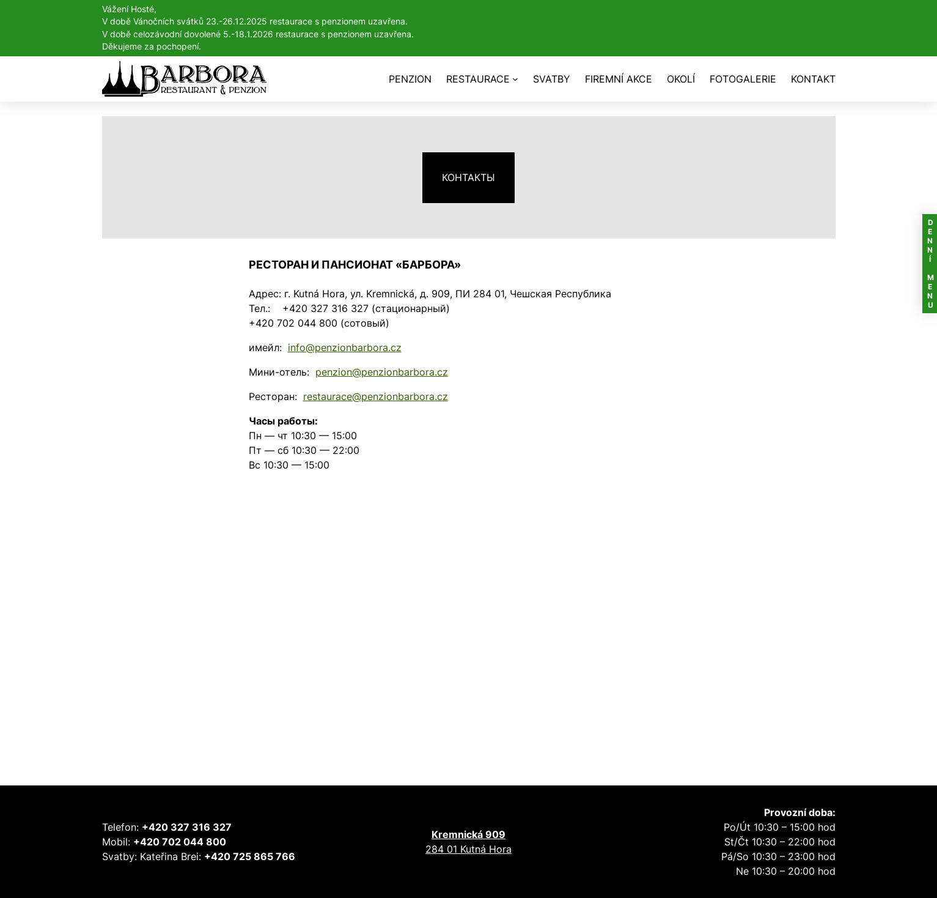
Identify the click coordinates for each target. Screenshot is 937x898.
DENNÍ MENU (930, 264)
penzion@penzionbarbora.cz (381, 372)
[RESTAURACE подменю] (515, 79)
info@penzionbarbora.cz (345, 347)
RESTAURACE (478, 79)
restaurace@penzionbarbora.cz (375, 396)
